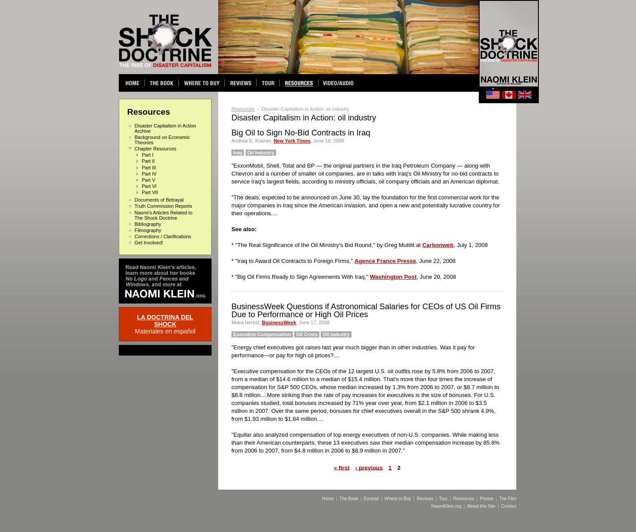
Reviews (424, 498)
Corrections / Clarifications (163, 236)
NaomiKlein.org (446, 506)
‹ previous (368, 467)
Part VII (150, 192)
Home (328, 498)
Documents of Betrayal (159, 199)
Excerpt (371, 498)
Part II (148, 161)
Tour (443, 498)
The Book (348, 498)
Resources (243, 109)
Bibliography (148, 224)
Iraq (237, 152)
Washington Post (393, 276)
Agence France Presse (385, 261)
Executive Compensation (262, 334)
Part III (149, 167)
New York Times (291, 140)
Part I (147, 154)
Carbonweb (438, 245)
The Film (507, 498)
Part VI (149, 186)
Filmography (148, 230)
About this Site (481, 506)
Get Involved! (149, 242)
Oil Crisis (306, 334)
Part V (148, 180)
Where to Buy (397, 498)
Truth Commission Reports (163, 206)
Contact (508, 506)
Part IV (149, 173)
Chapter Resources (156, 148)
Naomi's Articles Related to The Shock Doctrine (164, 215)
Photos (486, 498)
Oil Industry (260, 152)
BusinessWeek (279, 322)
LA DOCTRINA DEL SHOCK (165, 321)
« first (341, 467)
